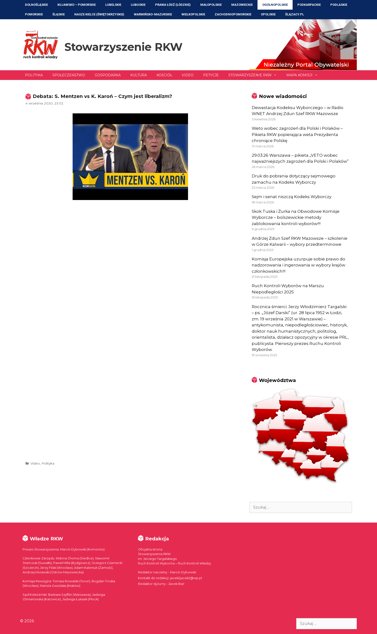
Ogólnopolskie (275, 4)
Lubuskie (138, 4)
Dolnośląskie (36, 4)
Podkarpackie (309, 4)
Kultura (138, 75)
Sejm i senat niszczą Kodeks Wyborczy (291, 196)
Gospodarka (108, 75)
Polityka (34, 75)
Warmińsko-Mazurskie (153, 14)
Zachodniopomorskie (233, 14)
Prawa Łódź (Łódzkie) (173, 4)
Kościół (164, 75)
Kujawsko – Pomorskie (76, 4)
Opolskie (268, 14)
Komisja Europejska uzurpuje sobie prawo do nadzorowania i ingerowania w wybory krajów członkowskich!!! (298, 265)
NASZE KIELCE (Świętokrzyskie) (99, 14)
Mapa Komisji (304, 75)
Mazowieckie (242, 4)
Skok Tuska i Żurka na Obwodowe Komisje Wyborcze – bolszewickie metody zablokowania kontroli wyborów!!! (295, 217)
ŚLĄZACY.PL (294, 14)
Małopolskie (211, 4)
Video (188, 75)
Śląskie (58, 14)
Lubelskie (113, 4)
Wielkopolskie (193, 14)
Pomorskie (34, 14)
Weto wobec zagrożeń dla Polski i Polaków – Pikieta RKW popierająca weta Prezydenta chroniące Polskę (297, 134)
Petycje (211, 75)
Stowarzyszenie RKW (123, 46)
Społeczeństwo (68, 75)
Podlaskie (338, 4)
